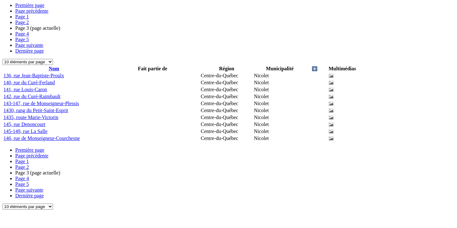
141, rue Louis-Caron (25, 89)
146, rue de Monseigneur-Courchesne (41, 138)
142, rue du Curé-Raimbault (32, 96)
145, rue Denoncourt (24, 124)
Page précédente (31, 11)
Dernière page (29, 51)
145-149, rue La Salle (25, 131)
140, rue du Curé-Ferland (29, 82)
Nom (54, 68)
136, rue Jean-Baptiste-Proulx (33, 75)
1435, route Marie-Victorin (30, 117)
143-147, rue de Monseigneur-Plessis (41, 103)
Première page (29, 5)
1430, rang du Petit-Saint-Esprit (35, 110)
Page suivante (29, 45)
